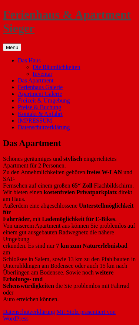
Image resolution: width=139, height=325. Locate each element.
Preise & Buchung (39, 107)
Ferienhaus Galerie (40, 87)
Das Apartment (35, 80)
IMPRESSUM (35, 120)
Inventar (42, 74)
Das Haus (29, 60)
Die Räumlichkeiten (56, 67)
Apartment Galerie (40, 94)
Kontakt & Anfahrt (40, 114)
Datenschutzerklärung (44, 127)
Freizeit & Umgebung (44, 100)
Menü (12, 47)
